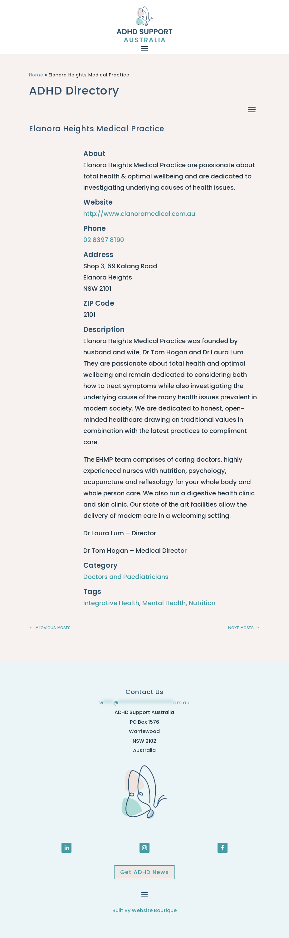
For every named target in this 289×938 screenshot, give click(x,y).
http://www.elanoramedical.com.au (139, 213)
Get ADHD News (144, 872)
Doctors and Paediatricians (126, 576)
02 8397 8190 (103, 240)
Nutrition (202, 603)
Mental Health (164, 603)
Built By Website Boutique (144, 910)
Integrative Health (111, 603)
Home (36, 75)
